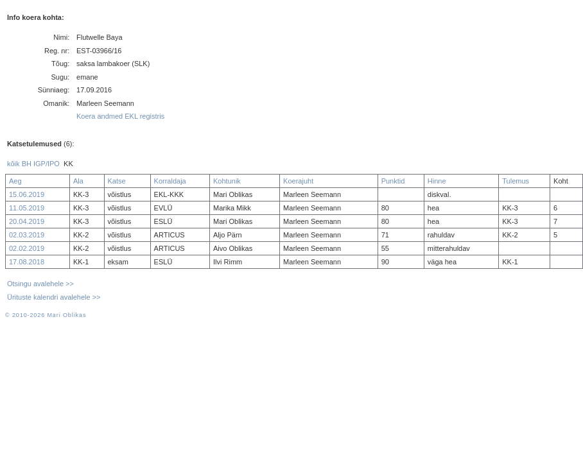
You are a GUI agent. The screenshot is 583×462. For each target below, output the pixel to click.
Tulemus (515, 181)
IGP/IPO (46, 163)
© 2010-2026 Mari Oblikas (45, 315)
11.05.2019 (26, 208)
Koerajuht (298, 181)
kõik (13, 163)
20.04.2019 (26, 221)
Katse (117, 181)
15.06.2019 (26, 194)
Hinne (437, 181)
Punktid (393, 181)
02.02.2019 (26, 248)
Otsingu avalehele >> (40, 283)
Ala (78, 181)
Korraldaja (170, 181)
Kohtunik (227, 181)
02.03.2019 (26, 235)
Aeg (15, 181)
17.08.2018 (26, 262)
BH (26, 163)
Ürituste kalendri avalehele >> (54, 297)
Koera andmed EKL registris (120, 116)
